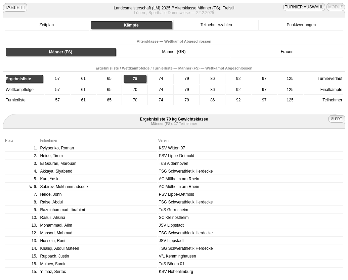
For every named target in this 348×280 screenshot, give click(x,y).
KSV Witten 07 (172, 148)
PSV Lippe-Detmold (176, 155)
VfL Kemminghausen (177, 256)
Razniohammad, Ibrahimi (62, 209)
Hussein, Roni (52, 240)
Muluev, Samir (53, 264)
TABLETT (15, 7)
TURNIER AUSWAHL (304, 7)
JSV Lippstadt (171, 225)
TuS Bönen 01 (171, 264)
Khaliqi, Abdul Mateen (59, 248)
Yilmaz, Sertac (53, 271)
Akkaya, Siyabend (56, 171)
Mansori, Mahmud (56, 233)
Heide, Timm (51, 155)
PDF (337, 119)
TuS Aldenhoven (173, 163)
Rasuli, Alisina (52, 217)
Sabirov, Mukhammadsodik (64, 186)
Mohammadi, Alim (56, 225)
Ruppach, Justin (54, 256)
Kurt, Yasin (49, 179)
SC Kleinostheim (174, 217)
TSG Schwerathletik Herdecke (186, 171)
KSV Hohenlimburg (176, 271)
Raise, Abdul (51, 202)
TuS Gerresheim (173, 209)
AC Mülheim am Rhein (179, 179)
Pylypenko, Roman (57, 148)
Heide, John (50, 194)
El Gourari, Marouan (58, 163)
